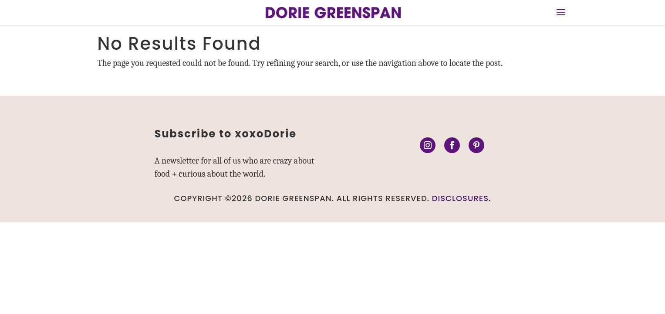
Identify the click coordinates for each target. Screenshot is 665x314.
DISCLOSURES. (461, 198)
